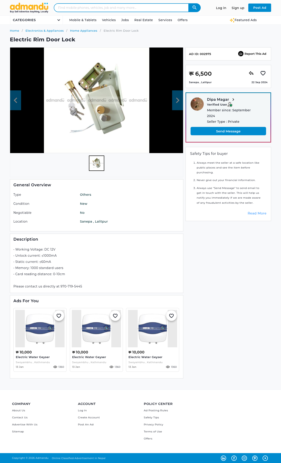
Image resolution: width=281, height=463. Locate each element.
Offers (183, 20)
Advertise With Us (25, 424)
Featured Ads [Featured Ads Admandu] (243, 20)
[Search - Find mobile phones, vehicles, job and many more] (124, 8)
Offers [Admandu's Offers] (148, 438)
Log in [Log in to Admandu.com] (221, 8)
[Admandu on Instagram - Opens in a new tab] (245, 457)
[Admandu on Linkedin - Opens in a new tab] (224, 457)
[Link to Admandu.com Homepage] (29, 12)
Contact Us (20, 417)
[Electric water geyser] (40, 328)
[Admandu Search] (194, 8)
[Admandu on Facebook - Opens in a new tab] (234, 457)
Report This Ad (252, 53)
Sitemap (18, 431)
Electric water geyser (33, 357)
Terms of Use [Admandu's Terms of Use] (153, 431)
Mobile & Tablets (83, 20)
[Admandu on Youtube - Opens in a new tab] (266, 457)
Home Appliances (83, 30)
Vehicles (109, 20)
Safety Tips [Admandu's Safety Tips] (151, 417)
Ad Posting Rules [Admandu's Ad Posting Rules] (156, 410)
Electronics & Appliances (44, 30)
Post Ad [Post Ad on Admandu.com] (259, 8)
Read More (257, 213)
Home (14, 30)
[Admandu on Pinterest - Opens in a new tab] (255, 457)
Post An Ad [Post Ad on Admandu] (86, 424)
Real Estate (143, 20)
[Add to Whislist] (59, 315)
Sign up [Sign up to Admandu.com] (238, 8)
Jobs (125, 20)
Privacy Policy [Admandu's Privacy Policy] (153, 424)
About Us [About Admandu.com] (18, 410)
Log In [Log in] (82, 410)
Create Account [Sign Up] (89, 417)
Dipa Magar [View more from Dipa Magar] (221, 99)
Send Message (228, 131)
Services (165, 20)
